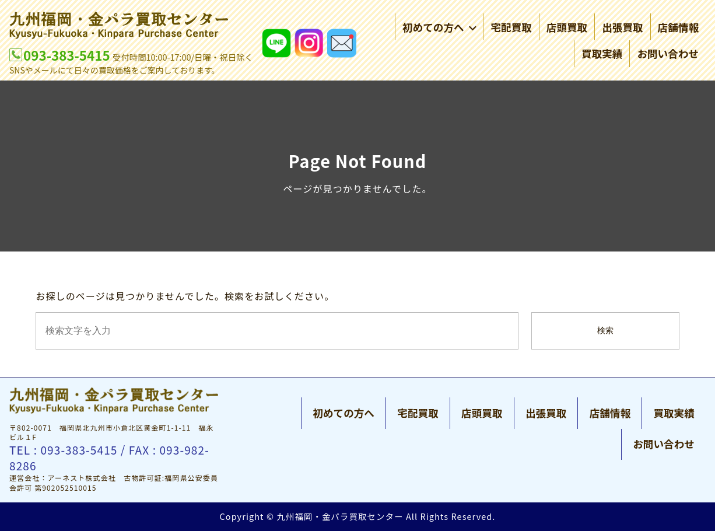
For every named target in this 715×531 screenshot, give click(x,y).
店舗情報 (678, 27)
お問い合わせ (668, 53)
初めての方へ (439, 27)
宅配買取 (510, 27)
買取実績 (601, 53)
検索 (605, 331)
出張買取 (622, 27)
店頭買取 (566, 27)
